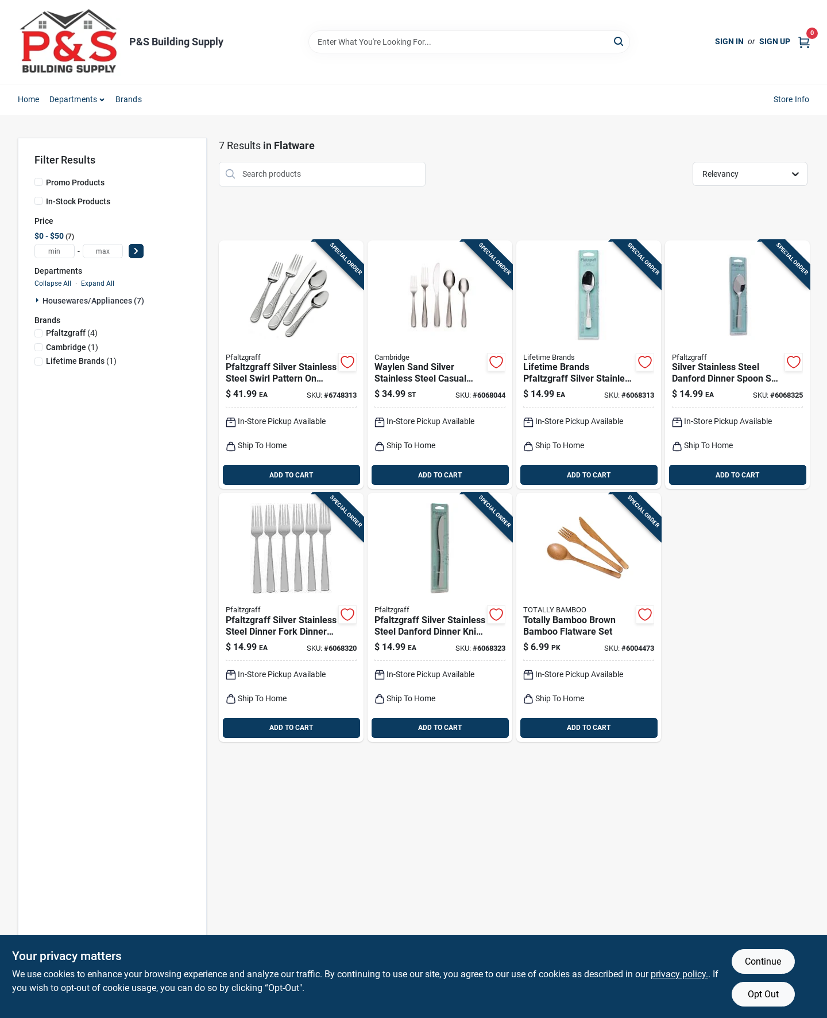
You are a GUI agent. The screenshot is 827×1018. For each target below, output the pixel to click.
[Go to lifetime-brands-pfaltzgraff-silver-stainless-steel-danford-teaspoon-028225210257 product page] (588, 364)
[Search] (619, 41)
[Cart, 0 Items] (804, 42)
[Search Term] (469, 41)
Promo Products (75, 182)
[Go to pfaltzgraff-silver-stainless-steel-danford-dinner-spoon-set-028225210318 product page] (737, 364)
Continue (763, 961)
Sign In (729, 41)
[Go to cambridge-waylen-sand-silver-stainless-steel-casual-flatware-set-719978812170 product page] (440, 364)
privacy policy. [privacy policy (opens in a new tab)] (679, 974)
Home (29, 99)
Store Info (792, 99)
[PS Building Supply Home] (69, 42)
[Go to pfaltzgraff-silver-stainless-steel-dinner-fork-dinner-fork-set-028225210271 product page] (291, 617)
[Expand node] (38, 300)
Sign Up (774, 41)
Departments (73, 99)
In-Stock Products (78, 201)
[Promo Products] (38, 182)
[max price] (103, 251)
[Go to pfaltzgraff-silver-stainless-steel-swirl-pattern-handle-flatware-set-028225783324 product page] (291, 364)
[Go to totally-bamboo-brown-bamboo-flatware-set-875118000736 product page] (588, 617)
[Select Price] (136, 251)
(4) (72, 332)
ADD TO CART (291, 475)
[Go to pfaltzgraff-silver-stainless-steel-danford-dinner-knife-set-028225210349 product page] (440, 617)
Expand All (97, 283)
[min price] (54, 251)
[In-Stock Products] (38, 201)
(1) (72, 347)
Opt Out (763, 994)
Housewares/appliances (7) (93, 300)
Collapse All (52, 283)
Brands (128, 99)
